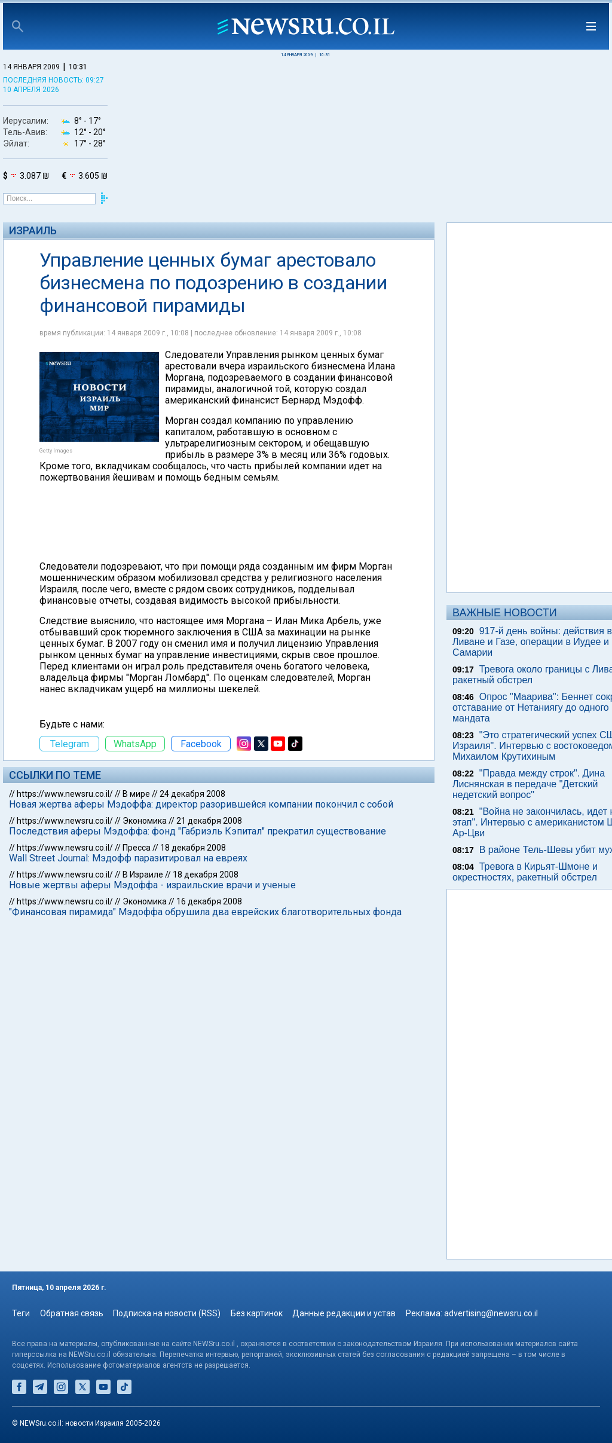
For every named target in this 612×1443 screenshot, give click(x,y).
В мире (136, 794)
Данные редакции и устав (344, 1313)
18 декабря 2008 (193, 847)
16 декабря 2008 (209, 901)
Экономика (145, 821)
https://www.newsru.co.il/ (65, 794)
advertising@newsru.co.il (491, 1313)
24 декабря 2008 (192, 794)
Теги (21, 1313)
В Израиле (143, 874)
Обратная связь (71, 1313)
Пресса (137, 847)
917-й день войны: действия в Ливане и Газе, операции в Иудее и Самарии (532, 642)
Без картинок (257, 1313)
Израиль (33, 230)
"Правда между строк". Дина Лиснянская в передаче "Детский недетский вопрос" (528, 784)
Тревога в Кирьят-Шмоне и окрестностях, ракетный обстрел (525, 871)
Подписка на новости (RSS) (167, 1313)
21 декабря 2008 (209, 821)
